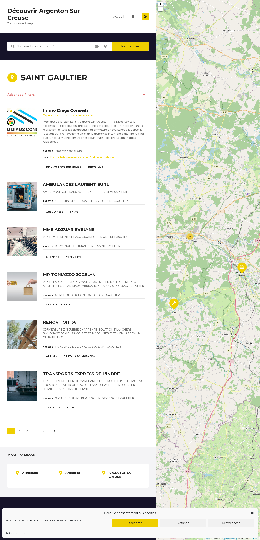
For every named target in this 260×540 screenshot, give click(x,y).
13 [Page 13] (43, 431)
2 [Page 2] (19, 431)
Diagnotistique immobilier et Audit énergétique (82, 157)
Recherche (130, 46)
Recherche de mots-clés (12, 46)
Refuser (183, 523)
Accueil (118, 16)
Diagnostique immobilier (63, 167)
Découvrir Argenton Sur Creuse (43, 14)
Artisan (51, 356)
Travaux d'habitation (79, 356)
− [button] (160, 9)
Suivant (53, 431)
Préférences (231, 523)
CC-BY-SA (254, 538)
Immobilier (95, 167)
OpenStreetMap (230, 538)
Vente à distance (58, 304)
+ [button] (160, 4)
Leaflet (207, 538)
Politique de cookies (16, 533)
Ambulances (54, 212)
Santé (74, 212)
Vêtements (74, 257)
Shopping (52, 257)
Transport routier (60, 408)
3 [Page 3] (27, 431)
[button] (252, 513)
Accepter (135, 523)
